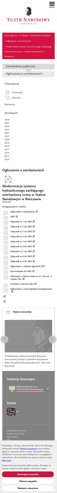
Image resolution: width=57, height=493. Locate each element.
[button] (52, 5)
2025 (7, 123)
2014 (7, 160)
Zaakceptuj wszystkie (27, 474)
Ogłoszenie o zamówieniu (18, 212)
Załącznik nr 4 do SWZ (17, 236)
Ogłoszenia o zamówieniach (18, 41)
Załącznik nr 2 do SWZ (17, 227)
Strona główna (11, 36)
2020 (7, 140)
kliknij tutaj (6, 461)
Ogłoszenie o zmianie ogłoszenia (21, 266)
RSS (8, 440)
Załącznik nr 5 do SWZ (17, 241)
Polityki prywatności (28, 449)
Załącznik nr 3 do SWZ (17, 231)
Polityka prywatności (16, 434)
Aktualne (12, 98)
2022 (7, 133)
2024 (7, 126)
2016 (7, 153)
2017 (7, 150)
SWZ (8, 217)
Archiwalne (13, 93)
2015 (7, 156)
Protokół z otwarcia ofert (18, 284)
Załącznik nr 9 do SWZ (17, 261)
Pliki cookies (12, 437)
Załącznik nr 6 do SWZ (17, 246)
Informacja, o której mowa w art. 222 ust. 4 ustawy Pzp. (27, 277)
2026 (7, 120)
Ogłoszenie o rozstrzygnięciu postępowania (27, 290)
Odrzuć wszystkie (28, 481)
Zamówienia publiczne (40, 36)
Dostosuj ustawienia (28, 488)
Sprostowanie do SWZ (17, 271)
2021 (7, 136)
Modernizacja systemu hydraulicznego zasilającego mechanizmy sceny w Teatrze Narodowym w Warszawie (28, 52)
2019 (7, 143)
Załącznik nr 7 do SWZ (17, 251)
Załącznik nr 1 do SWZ (17, 222)
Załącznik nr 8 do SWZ (17, 256)
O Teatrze (23, 36)
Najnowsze (10, 104)
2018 (7, 146)
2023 (7, 130)
